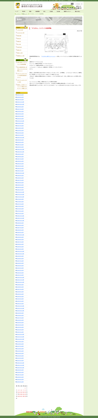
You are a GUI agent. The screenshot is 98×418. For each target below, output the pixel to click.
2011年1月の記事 (20, 360)
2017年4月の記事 (20, 208)
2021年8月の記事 (20, 123)
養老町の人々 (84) (20, 55)
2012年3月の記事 (20, 327)
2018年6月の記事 (20, 182)
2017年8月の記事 (20, 201)
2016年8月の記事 (20, 225)
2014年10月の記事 (20, 253)
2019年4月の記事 (20, 163)
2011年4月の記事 (20, 353)
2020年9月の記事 (20, 139)
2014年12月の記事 (20, 251)
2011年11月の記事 (20, 336)
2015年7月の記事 (20, 241)
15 (25, 392)
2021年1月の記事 (20, 135)
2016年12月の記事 (20, 215)
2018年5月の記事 (20, 184)
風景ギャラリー (67, 11)
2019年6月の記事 (20, 161)
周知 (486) (19, 35)
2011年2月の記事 (20, 358)
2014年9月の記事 (20, 256)
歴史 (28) (19, 38)
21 (23, 394)
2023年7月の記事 (20, 99)
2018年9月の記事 (20, 175)
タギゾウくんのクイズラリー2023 (22, 81)
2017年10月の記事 (20, 196)
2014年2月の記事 (20, 272)
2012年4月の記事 (20, 324)
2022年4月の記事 (20, 116)
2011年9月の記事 (20, 341)
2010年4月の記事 (20, 381)
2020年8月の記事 (20, 142)
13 (21, 392)
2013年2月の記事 (20, 301)
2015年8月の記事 (20, 239)
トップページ (18, 13)
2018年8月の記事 (20, 177)
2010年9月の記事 (20, 369)
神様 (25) (19, 41)
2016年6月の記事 (20, 230)
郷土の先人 (77, 11)
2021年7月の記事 (20, 125)
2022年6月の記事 (20, 111)
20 (21, 394)
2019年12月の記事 (20, 149)
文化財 (51, 11)
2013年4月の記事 (20, 296)
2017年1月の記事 (20, 213)
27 (21, 396)
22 (25, 394)
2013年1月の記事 (20, 303)
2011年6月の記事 (20, 348)
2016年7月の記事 (20, 227)
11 (18, 392)
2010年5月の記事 (20, 379)
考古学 (23, 11)
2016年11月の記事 (20, 218)
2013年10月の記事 (20, 282)
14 (23, 392)
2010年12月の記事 (20, 362)
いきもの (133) (20, 29)
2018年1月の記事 (20, 189)
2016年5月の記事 (20, 232)
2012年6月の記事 (20, 320)
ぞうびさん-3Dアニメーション (48, 56)
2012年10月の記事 (20, 310)
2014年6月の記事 (20, 263)
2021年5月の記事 (20, 130)
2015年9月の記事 (20, 237)
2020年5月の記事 (20, 147)
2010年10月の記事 (20, 367)
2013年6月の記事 (20, 291)
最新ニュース (25, 13)
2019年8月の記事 (20, 156)
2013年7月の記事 (20, 289)
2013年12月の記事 (20, 277)
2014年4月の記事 (20, 268)
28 (23, 396)
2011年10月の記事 (20, 339)
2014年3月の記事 (20, 270)
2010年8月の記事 (20, 372)
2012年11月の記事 (20, 308)
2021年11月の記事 (20, 120)
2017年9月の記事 (20, 199)
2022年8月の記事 (20, 106)
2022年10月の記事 (20, 104)
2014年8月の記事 (20, 258)
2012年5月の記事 (20, 322)
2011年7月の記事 (20, 346)
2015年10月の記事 (20, 234)
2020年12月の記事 (20, 137)
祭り (45, 11)
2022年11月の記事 (20, 101)
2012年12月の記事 (20, 305)
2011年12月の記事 (20, 334)
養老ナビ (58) (20, 52)
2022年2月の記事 (20, 118)
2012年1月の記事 (20, 332)
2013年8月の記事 (20, 286)
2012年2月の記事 (20, 329)
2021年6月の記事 (20, 128)
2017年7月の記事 (20, 204)
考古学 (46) (19, 47)
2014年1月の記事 (20, 275)
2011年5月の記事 (20, 351)
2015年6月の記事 (20, 244)
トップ (16, 11)
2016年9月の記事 (20, 222)
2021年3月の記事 (20, 132)
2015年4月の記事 (20, 249)
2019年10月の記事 (20, 151)
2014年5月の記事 (20, 265)
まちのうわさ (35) (20, 32)
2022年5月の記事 (20, 113)
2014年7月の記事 (20, 260)
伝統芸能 (37, 11)
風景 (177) (19, 50)
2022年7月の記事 (20, 109)
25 (18, 396)
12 (20, 392)
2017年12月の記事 (20, 192)
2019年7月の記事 (20, 158)
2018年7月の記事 (20, 180)
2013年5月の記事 (20, 294)
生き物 (58, 11)
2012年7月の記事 (20, 317)
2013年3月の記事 (20, 298)
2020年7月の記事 (20, 144)
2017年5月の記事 (20, 206)
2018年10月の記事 (20, 173)
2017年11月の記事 (20, 194)
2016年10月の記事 (20, 220)
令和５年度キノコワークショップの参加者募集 (22, 63)
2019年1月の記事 (20, 170)
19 (20, 394)
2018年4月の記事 (20, 187)
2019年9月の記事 (20, 154)
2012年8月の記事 (20, 315)
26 (20, 396)
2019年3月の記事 (20, 166)
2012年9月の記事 (20, 313)
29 (25, 396)
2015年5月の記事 (20, 246)
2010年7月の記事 (20, 374)
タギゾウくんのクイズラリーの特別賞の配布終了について (22, 75)
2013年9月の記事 (20, 284)
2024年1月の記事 (20, 94)
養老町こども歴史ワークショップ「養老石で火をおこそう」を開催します (22, 86)
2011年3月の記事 (20, 355)
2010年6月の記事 (20, 377)
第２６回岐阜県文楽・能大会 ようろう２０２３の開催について (22, 69)
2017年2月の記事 (20, 211)
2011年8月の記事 (20, 343)
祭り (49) (19, 44)
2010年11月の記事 (20, 365)
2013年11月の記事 (20, 279)
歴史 (30, 11)
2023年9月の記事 (20, 97)
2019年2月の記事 (20, 168)
